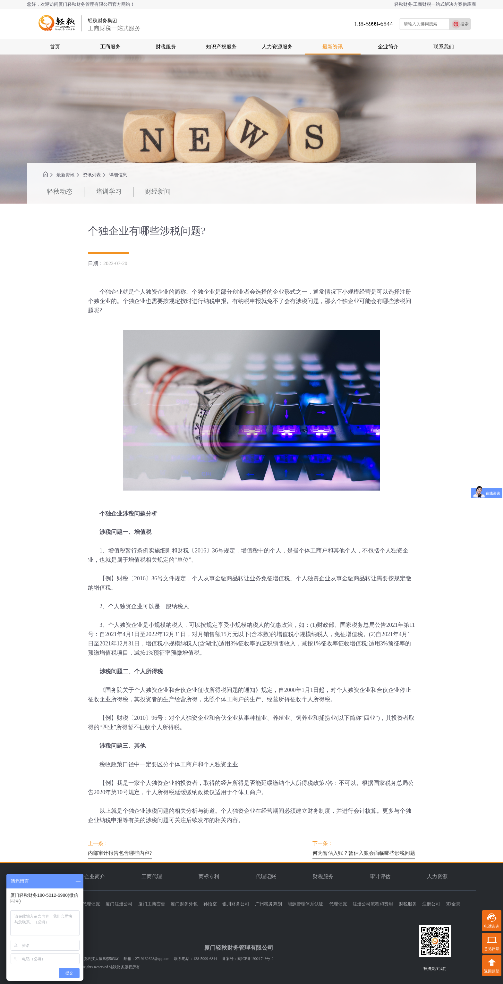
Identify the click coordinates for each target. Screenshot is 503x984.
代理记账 (266, 876)
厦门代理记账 (86, 904)
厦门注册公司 (119, 904)
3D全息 (453, 904)
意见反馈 (491, 948)
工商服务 (110, 46)
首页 (55, 46)
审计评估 (380, 876)
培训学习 (109, 191)
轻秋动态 (59, 191)
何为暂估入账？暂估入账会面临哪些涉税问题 (363, 853)
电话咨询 (491, 926)
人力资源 (437, 876)
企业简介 (388, 46)
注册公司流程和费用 (373, 904)
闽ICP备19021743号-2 (255, 958)
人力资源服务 (277, 46)
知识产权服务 (221, 46)
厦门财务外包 (184, 904)
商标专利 (209, 876)
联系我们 (443, 46)
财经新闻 (158, 191)
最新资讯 (332, 46)
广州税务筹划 (268, 904)
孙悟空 (210, 904)
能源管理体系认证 (305, 904)
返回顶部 (491, 971)
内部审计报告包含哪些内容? (120, 853)
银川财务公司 (235, 904)
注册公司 (431, 904)
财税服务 (166, 46)
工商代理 (151, 876)
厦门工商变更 (151, 904)
